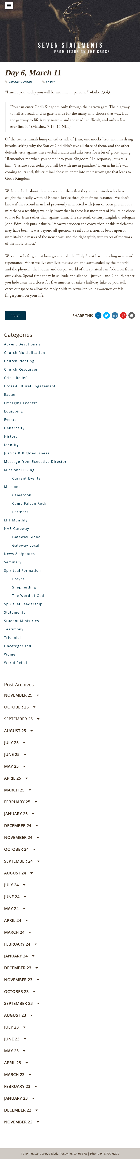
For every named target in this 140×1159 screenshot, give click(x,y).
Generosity (14, 428)
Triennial (12, 637)
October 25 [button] (19, 707)
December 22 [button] (21, 1110)
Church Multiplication (24, 352)
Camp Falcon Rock (29, 503)
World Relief (15, 662)
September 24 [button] (21, 861)
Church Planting (19, 361)
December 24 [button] (21, 825)
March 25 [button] (17, 790)
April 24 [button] (16, 920)
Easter (50, 82)
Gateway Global (27, 537)
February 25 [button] (20, 802)
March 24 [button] (17, 932)
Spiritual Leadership (23, 604)
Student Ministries (21, 621)
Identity (11, 445)
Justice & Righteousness (26, 453)
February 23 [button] (20, 1086)
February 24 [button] (20, 944)
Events (10, 419)
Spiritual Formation (22, 570)
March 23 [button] (17, 1074)
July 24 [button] (14, 885)
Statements (15, 612)
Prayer (18, 579)
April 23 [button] (16, 1062)
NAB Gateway (16, 528)
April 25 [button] (16, 778)
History (11, 436)
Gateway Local (25, 545)
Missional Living (19, 470)
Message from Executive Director (35, 461)
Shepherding (24, 587)
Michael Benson (20, 82)
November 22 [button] (21, 1122)
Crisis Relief (15, 377)
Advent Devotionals (22, 344)
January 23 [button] (19, 1098)
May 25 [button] (14, 766)
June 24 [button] (15, 896)
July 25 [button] (14, 742)
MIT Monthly (16, 520)
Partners (20, 512)
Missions (12, 486)
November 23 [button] (21, 979)
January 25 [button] (19, 813)
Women (11, 654)
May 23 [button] (14, 1051)
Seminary (13, 562)
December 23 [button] (21, 968)
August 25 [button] (18, 730)
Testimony (13, 629)
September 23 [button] (21, 1003)
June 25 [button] (15, 754)
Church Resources (21, 369)
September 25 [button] (21, 719)
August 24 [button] (18, 873)
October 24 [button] (19, 849)
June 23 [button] (15, 1039)
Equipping (13, 411)
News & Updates (19, 553)
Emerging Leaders (21, 403)
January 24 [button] (19, 956)
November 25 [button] (21, 695)
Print (15, 315)
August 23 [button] (18, 1015)
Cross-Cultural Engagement (30, 386)
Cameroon (21, 495)
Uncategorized (17, 646)
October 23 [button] (19, 991)
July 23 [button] (14, 1027)
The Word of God (28, 595)
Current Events (26, 478)
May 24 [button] (14, 908)
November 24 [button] (21, 837)
